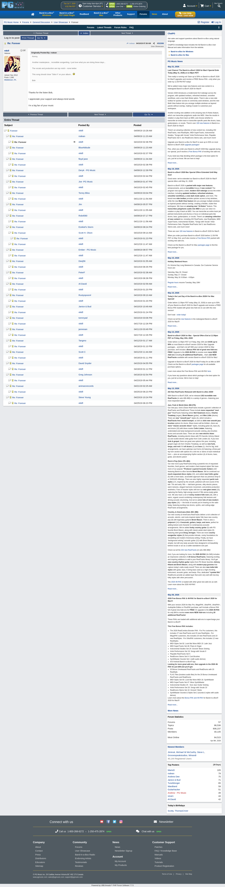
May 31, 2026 (173, 67)
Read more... (173, 163)
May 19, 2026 (173, 169)
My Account (120, 861)
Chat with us (148, 831)
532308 (161, 43)
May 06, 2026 (173, 595)
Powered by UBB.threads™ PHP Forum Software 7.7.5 (112, 885)
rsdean (130, 43)
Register (203, 22)
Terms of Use (167, 874)
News (117, 847)
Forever (14, 130)
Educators (40, 862)
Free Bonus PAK (195, 152)
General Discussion (41, 22)
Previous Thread (40, 33)
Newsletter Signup (123, 850)
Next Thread (128, 33)
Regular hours (173, 283)
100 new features (203, 123)
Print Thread (28, 38)
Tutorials (159, 862)
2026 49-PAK (176, 582)
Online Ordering (139, 6)
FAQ (131, 27)
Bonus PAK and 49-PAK (194, 698)
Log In (216, 22)
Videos (158, 858)
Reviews (79, 866)
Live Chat (119, 6)
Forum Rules (120, 27)
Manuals (159, 854)
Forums (25, 22)
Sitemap (39, 866)
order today (181, 315)
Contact (39, 850)
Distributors (40, 858)
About (38, 847)
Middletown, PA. (10, 80)
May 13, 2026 (173, 332)
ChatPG (171, 33)
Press (38, 854)
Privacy (178, 874)
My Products (121, 865)
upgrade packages (191, 145)
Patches (158, 847)
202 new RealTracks (189, 550)
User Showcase (61, 22)
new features (186, 319)
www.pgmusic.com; (40, 877)
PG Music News (175, 61)
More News (173, 711)
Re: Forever (13, 43)
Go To (41, 38)
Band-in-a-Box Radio (85, 854)
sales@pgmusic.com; (56, 877)
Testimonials (81, 862)
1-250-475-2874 (136, 4)
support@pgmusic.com (74, 877)
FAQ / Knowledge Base (166, 850)
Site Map (188, 874)
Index (84, 33)
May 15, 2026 (173, 258)
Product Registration (164, 866)
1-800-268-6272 (122, 4)
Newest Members (176, 747)
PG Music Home (11, 22)
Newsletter (166, 821)
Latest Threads (104, 27)
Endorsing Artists (83, 858)
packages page (203, 245)
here (209, 371)
